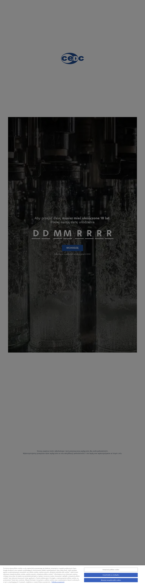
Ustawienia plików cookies (111, 572)
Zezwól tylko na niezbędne (111, 577)
